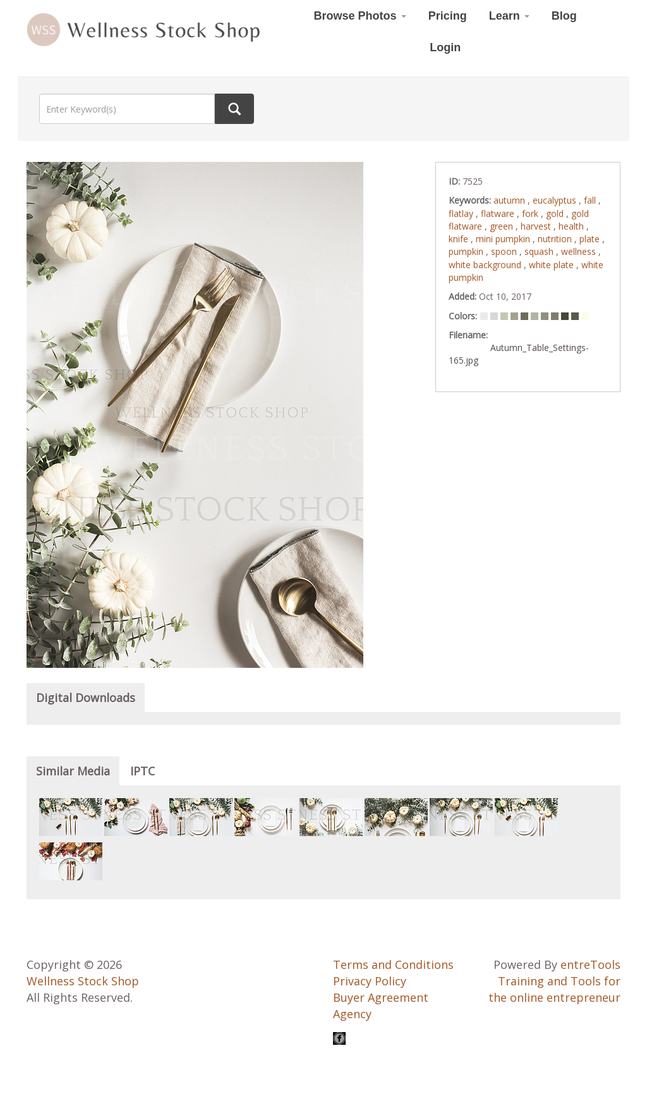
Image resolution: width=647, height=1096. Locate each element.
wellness (579, 251)
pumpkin (467, 251)
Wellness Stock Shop (83, 980)
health (572, 226)
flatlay (462, 213)
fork (531, 213)
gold (556, 213)
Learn (509, 15)
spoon (505, 251)
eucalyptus (556, 200)
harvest (537, 226)
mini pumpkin (504, 239)
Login (445, 47)
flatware (499, 213)
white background (486, 265)
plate (590, 239)
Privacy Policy (369, 980)
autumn (510, 200)
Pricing (447, 15)
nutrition (556, 239)
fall (591, 200)
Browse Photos (360, 15)
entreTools (590, 964)
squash (540, 251)
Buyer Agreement (380, 997)
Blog (564, 15)
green (503, 226)
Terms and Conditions (393, 964)
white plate (552, 265)
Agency (352, 1013)
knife (460, 239)
